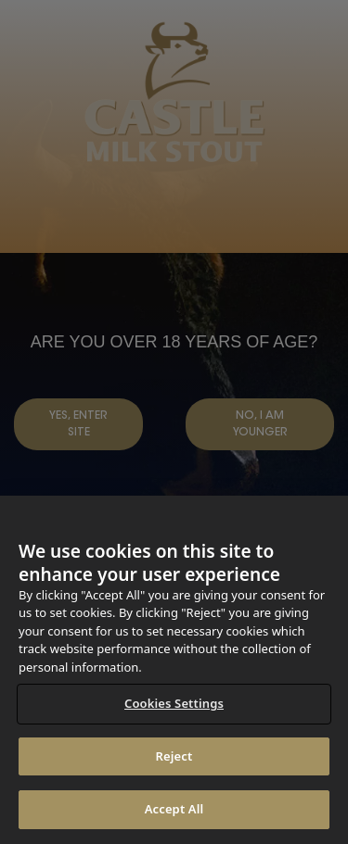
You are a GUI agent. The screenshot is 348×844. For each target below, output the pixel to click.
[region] (174, 670)
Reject (174, 756)
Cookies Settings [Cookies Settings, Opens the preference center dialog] (174, 703)
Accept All (174, 808)
